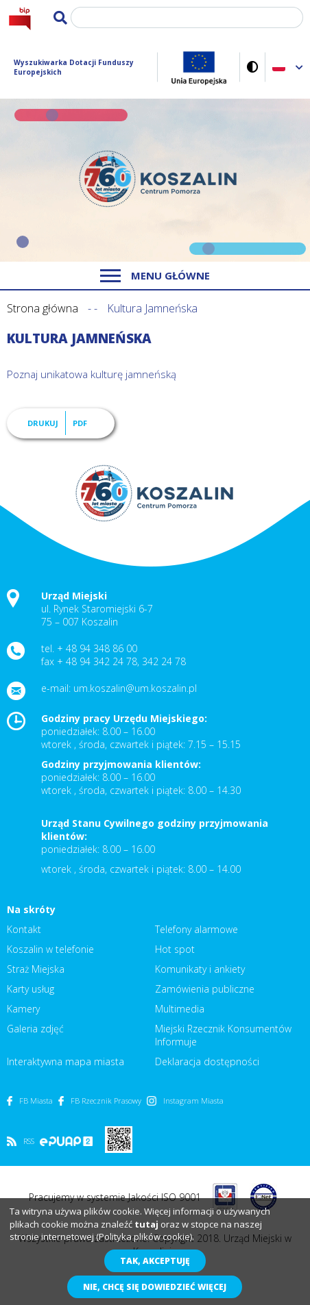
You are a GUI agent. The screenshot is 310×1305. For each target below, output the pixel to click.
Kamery (23, 1008)
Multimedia (179, 1008)
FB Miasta (30, 1100)
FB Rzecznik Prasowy (99, 1100)
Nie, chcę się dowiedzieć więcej (154, 1287)
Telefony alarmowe (196, 929)
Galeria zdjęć (35, 1028)
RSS (20, 1141)
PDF (80, 423)
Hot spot (175, 949)
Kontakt (24, 929)
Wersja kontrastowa (253, 67)
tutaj (146, 1224)
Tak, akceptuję (155, 1261)
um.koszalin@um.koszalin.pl (135, 688)
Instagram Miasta (185, 1100)
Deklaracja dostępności (207, 1061)
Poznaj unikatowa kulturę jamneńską (93, 374)
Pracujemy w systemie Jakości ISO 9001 (115, 1197)
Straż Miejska (35, 968)
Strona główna (42, 308)
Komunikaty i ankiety (200, 968)
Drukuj (42, 423)
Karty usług (30, 988)
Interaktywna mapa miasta (65, 1061)
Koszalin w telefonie (50, 949)
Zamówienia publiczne (204, 988)
